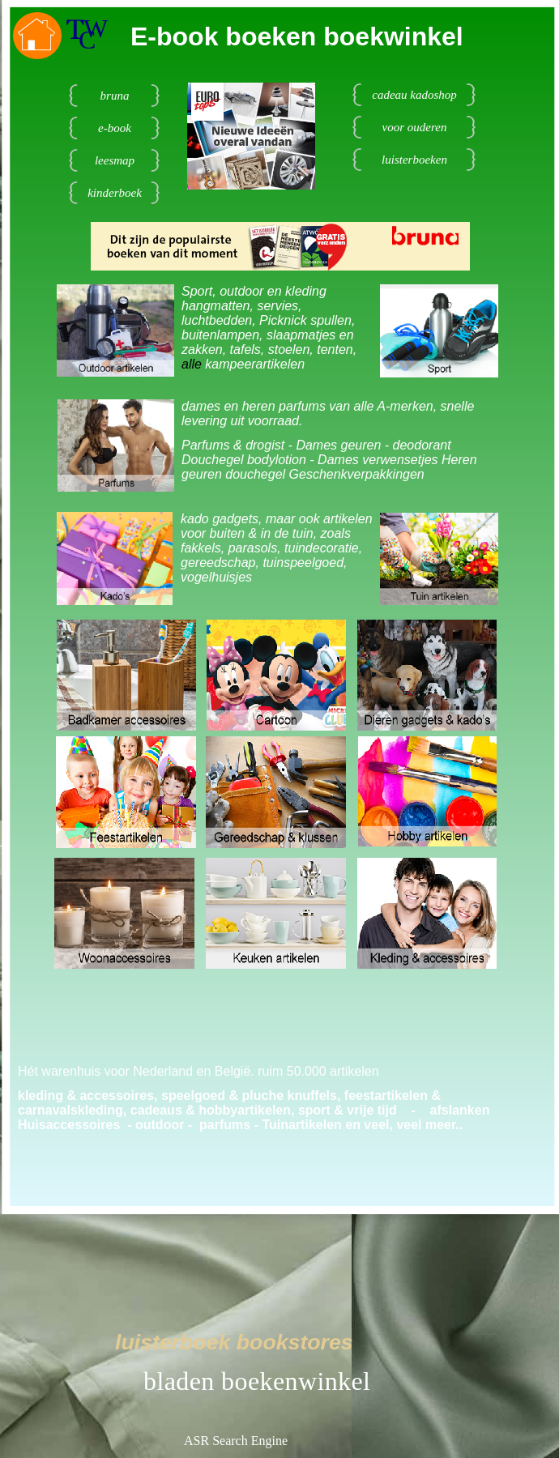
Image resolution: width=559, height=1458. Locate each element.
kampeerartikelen (255, 364)
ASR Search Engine (236, 1440)
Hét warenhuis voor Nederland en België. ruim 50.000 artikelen (198, 1071)
